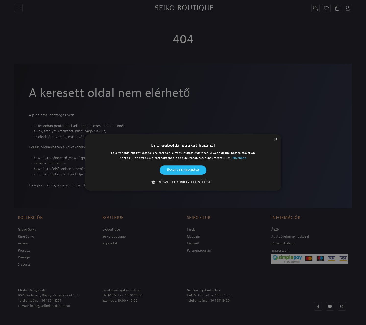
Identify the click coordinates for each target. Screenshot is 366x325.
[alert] (183, 162)
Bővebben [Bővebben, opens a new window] (239, 158)
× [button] (275, 139)
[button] (183, 182)
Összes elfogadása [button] (183, 170)
